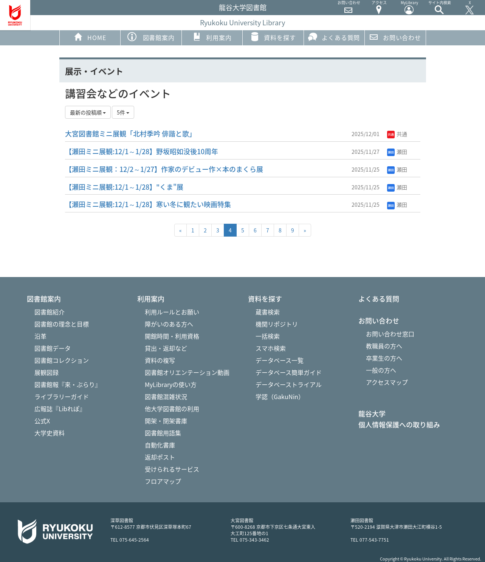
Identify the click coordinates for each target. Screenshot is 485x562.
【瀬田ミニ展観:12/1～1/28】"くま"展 (124, 187)
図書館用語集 (163, 432)
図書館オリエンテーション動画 (187, 372)
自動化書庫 (160, 444)
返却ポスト (160, 456)
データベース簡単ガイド (289, 372)
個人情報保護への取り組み (399, 425)
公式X (42, 420)
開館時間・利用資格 (172, 336)
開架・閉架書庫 (166, 420)
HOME (90, 37)
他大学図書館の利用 (172, 408)
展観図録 (46, 372)
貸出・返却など (166, 348)
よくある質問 (334, 37)
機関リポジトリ (277, 323)
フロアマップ (163, 481)
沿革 (40, 336)
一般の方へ (381, 370)
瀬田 (397, 151)
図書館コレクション (61, 360)
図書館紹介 (49, 311)
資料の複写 (160, 360)
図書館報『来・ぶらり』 (67, 384)
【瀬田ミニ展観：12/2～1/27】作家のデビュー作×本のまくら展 (164, 169)
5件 (123, 112)
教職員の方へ (384, 345)
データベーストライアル (289, 384)
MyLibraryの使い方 (171, 384)
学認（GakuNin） (280, 396)
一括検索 (268, 336)
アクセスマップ (387, 382)
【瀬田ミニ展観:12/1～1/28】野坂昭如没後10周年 (141, 151)
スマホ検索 (271, 348)
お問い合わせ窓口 (390, 333)
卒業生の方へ (384, 357)
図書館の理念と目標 (61, 323)
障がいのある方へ (169, 323)
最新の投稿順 (88, 112)
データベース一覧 (280, 360)
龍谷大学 (372, 414)
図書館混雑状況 (166, 396)
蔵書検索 (268, 311)
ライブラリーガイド (61, 396)
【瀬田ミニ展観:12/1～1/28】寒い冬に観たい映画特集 (148, 204)
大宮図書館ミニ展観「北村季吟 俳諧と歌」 (130, 134)
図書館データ (52, 348)
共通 (397, 134)
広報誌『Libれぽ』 (59, 408)
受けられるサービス (172, 469)
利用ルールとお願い (172, 311)
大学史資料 (49, 432)
